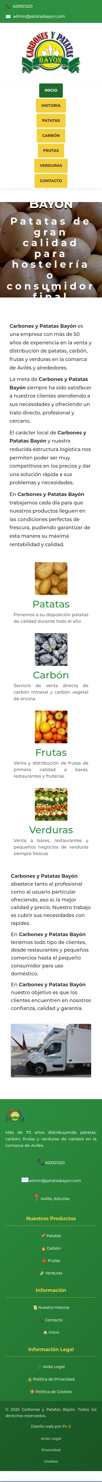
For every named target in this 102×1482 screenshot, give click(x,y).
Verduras (51, 165)
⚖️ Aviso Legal (51, 1366)
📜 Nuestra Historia (51, 1307)
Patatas (51, 120)
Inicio (51, 90)
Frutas (51, 150)
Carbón (51, 135)
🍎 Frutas (51, 1260)
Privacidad (51, 1450)
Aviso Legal (51, 1438)
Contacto (51, 180)
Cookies (51, 1461)
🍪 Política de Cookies (51, 1391)
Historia (51, 105)
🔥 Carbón (51, 1248)
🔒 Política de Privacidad (51, 1379)
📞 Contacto (51, 1320)
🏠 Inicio (51, 1332)
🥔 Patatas (51, 1235)
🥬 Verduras (51, 1273)
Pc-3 (67, 1426)
